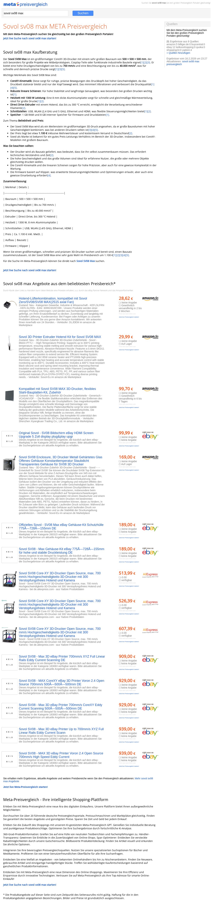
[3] (148, 62)
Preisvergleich (186, 2)
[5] (63, 69)
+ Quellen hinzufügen (178, 52)
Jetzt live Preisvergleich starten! (129, 317)
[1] (142, 62)
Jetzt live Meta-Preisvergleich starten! (25, 787)
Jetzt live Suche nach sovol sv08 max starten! (29, 38)
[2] (145, 62)
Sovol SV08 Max (85, 261)
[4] (12, 87)
